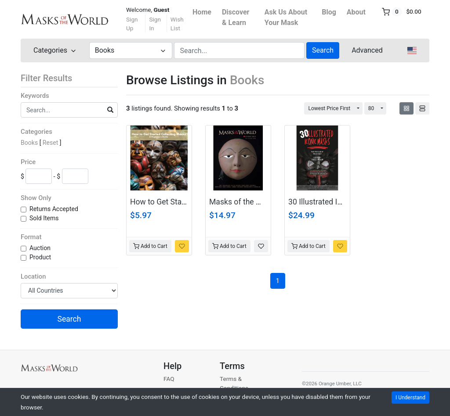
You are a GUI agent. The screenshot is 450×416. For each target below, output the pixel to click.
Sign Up (132, 24)
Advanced (367, 50)
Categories (36, 132)
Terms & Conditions (234, 383)
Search (323, 50)
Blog (329, 12)
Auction (40, 247)
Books (29, 142)
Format (31, 237)
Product (41, 257)
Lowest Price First (329, 108)
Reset (50, 142)
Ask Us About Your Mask (286, 17)
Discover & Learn (236, 17)
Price (28, 162)
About (356, 12)
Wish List (177, 24)
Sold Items (44, 218)
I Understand (410, 397)
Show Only (36, 198)
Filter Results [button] (52, 78)
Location (33, 276)
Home (201, 12)
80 (371, 108)
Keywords (35, 96)
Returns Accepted (54, 208)
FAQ (168, 378)
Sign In (155, 24)
